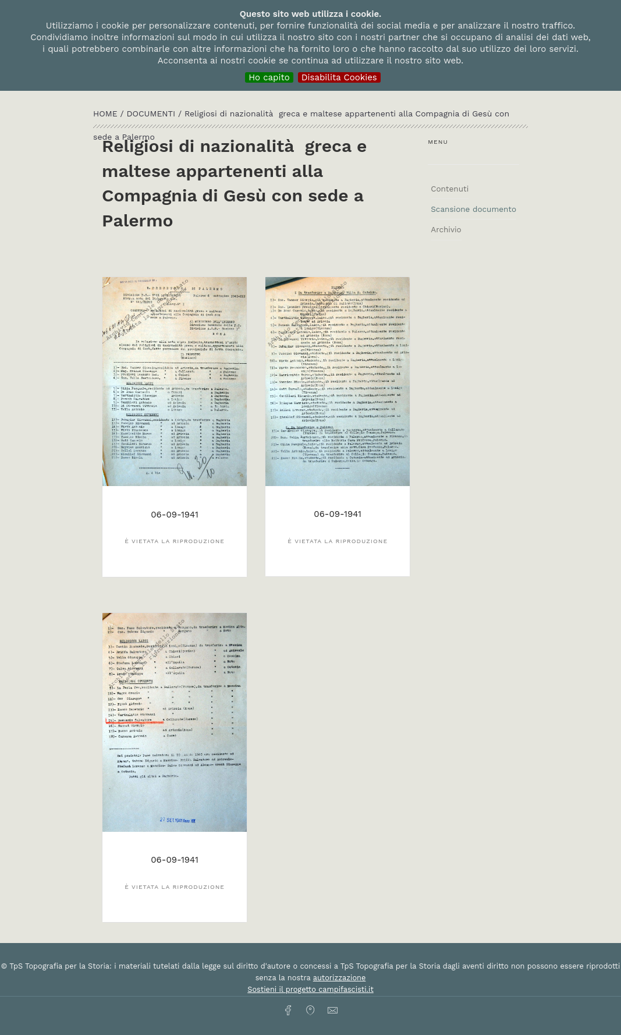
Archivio (446, 229)
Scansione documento (473, 209)
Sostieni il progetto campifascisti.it (310, 989)
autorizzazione (339, 977)
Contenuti (450, 188)
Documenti (152, 113)
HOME (106, 113)
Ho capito (269, 77)
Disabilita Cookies (339, 77)
